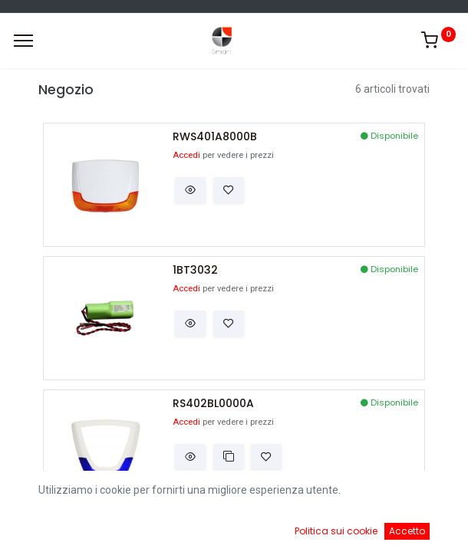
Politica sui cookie (336, 530)
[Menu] (23, 41)
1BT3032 (195, 270)
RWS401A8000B (215, 137)
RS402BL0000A (213, 403)
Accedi (186, 155)
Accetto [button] (407, 530)
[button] (190, 190)
